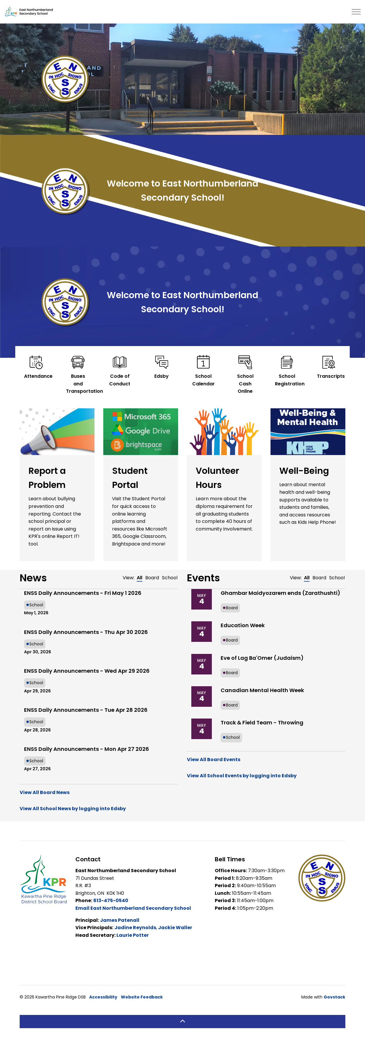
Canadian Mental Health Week (262, 690)
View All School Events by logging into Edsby (242, 775)
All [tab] (139, 577)
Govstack (334, 997)
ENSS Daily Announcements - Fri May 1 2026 (82, 593)
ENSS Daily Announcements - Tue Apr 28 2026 (86, 710)
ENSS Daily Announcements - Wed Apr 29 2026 (87, 670)
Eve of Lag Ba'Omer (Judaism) (262, 658)
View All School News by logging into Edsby (73, 808)
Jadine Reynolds (135, 927)
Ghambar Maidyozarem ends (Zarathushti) (280, 593)
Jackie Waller (175, 927)
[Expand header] (356, 12)
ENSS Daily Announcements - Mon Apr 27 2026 (86, 749)
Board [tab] (152, 577)
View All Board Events (213, 759)
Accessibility (103, 997)
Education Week (243, 625)
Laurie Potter (132, 935)
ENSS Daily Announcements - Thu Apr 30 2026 (86, 632)
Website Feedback (142, 997)
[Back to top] (182, 1021)
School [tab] (170, 577)
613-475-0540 (110, 900)
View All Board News (45, 792)
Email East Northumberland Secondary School (133, 908)
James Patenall (119, 920)
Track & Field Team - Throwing (262, 722)
